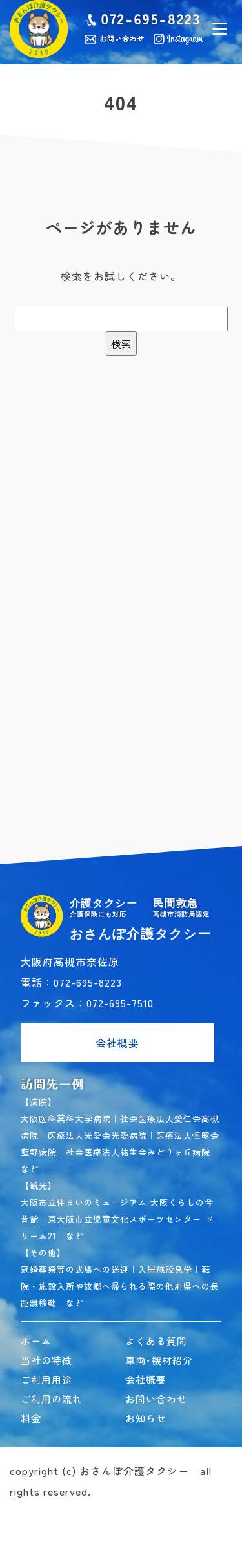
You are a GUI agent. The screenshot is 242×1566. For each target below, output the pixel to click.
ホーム (36, 1341)
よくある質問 (156, 1341)
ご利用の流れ (52, 1399)
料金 (31, 1418)
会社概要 (117, 1042)
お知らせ (145, 1418)
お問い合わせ (156, 1399)
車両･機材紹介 (159, 1360)
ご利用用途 (46, 1379)
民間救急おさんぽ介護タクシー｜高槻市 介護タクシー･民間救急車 (39, 29)
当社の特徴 (46, 1360)
